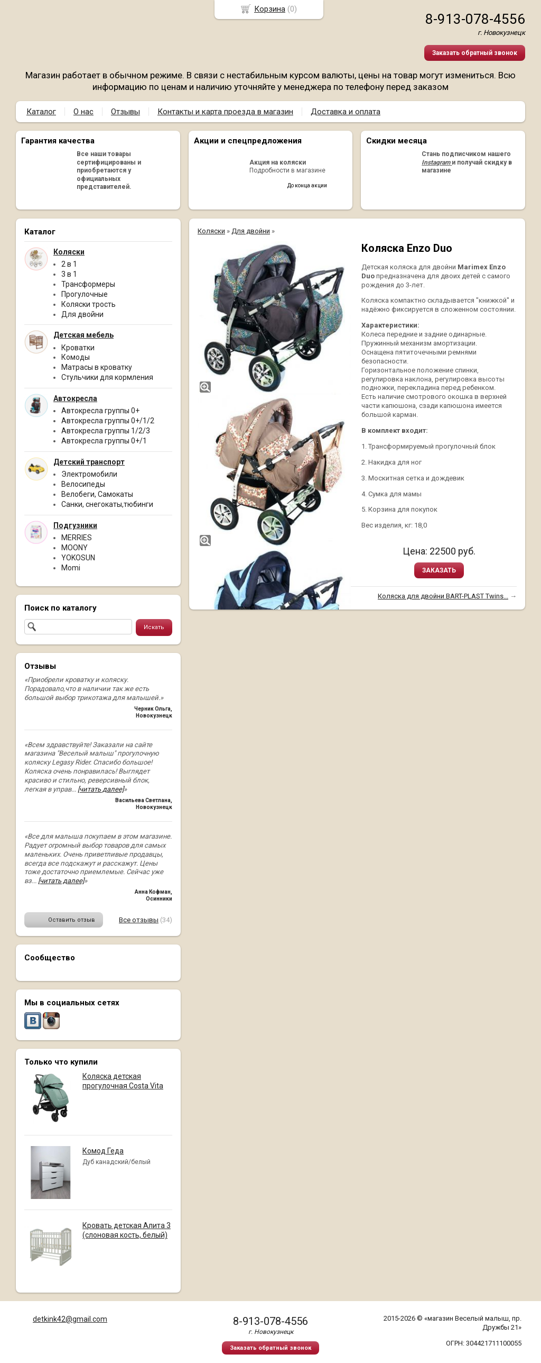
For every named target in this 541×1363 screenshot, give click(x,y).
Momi (70, 568)
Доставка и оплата (345, 111)
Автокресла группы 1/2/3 (105, 430)
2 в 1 (69, 264)
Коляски (211, 231)
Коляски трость (88, 304)
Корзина (269, 9)
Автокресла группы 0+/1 (104, 441)
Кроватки (78, 347)
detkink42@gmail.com (70, 1319)
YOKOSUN (78, 557)
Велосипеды (83, 484)
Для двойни (82, 314)
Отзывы (125, 111)
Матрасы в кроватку (96, 367)
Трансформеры (88, 284)
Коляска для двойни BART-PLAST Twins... (443, 596)
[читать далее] (101, 789)
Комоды (75, 357)
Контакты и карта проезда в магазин (225, 111)
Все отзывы (138, 920)
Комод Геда (103, 1151)
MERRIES (76, 537)
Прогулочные (84, 294)
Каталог (41, 111)
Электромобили (89, 474)
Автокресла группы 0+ (100, 410)
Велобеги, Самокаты (97, 494)
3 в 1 (69, 274)
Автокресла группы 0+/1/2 (107, 420)
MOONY (74, 547)
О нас (83, 111)
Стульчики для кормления (107, 377)
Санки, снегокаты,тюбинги (107, 504)
